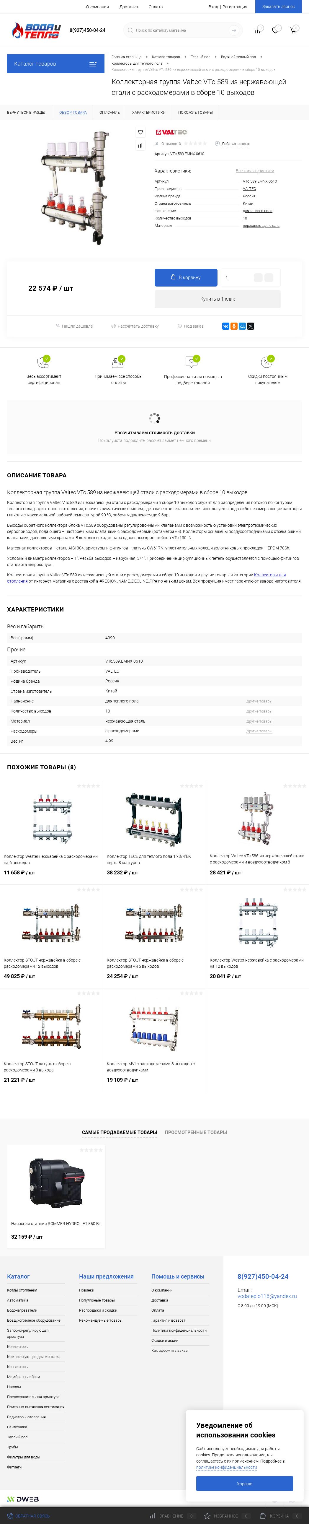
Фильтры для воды (23, 1457)
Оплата (156, 6)
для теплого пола (257, 211)
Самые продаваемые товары (119, 1132)
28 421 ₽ (257, 876)
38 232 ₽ (154, 876)
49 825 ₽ (51, 980)
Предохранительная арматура (33, 1397)
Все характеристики (255, 170)
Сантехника (17, 1427)
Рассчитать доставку (135, 326)
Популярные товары (97, 1300)
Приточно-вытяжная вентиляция (35, 1407)
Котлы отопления (22, 1290)
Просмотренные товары (196, 1132)
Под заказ (190, 325)
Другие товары (259, 701)
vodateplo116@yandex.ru (267, 1296)
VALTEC (249, 188)
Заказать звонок (278, 6)
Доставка (129, 6)
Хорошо (244, 1483)
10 (245, 218)
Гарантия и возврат (168, 1320)
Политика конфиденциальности (179, 1330)
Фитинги (14, 1467)
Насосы (14, 1387)
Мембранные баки (23, 1377)
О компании (97, 6)
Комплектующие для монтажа (34, 1356)
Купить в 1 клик (217, 299)
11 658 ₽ (51, 876)
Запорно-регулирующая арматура (28, 1333)
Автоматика (17, 1300)
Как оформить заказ (169, 1350)
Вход (213, 6)
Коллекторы (18, 1346)
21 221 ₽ (51, 1083)
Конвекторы (18, 1366)
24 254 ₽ (154, 980)
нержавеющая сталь (261, 225)
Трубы (12, 1447)
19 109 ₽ (154, 1083)
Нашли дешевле (74, 325)
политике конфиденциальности (226, 1467)
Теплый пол (17, 1437)
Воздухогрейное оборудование (34, 1320)
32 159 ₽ (26, 1237)
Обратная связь (28, 1516)
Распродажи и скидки (98, 1310)
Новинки (86, 1290)
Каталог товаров (55, 63)
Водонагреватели (22, 1310)
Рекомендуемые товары (100, 1320)
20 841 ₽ (257, 980)
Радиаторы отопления (26, 1417)
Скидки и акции (164, 1340)
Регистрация (235, 6)
